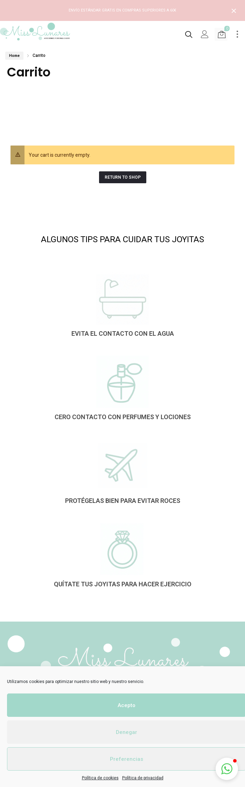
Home (14, 55)
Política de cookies (100, 777)
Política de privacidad (142, 777)
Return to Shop (123, 177)
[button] (227, 769)
